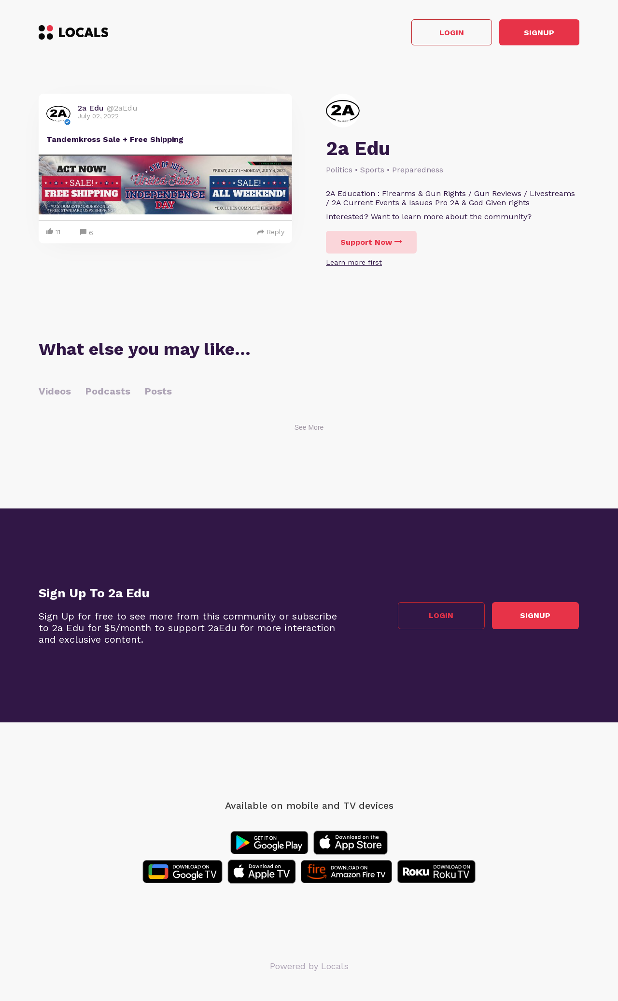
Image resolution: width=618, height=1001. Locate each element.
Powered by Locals (309, 967)
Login (442, 33)
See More (309, 428)
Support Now (371, 243)
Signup (536, 33)
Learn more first (354, 263)
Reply (270, 233)
